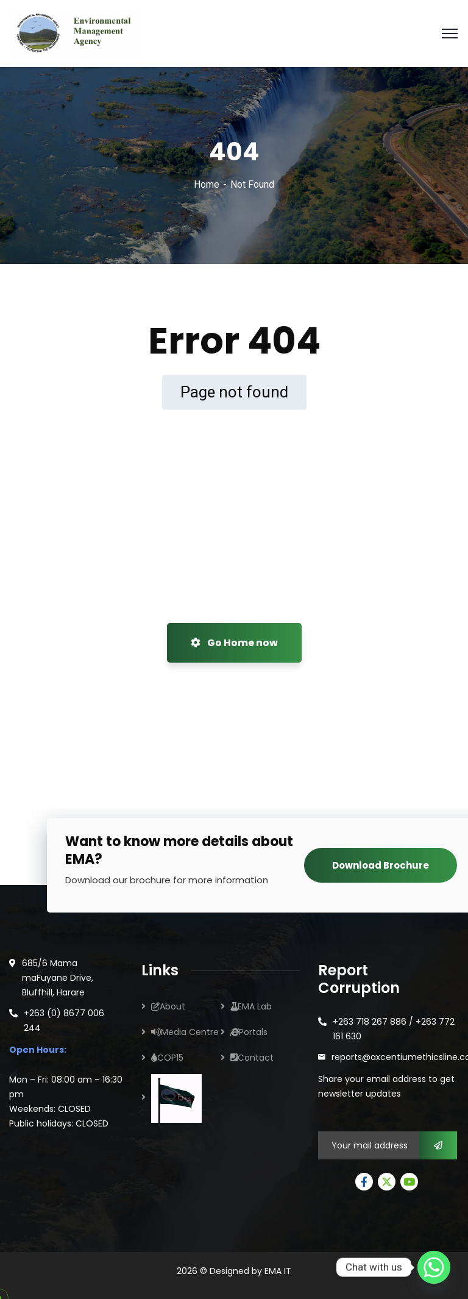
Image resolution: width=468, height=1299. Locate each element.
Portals (249, 1032)
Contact (252, 1058)
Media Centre (185, 1032)
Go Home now (234, 643)
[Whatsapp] (433, 1267)
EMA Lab (251, 1006)
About (168, 1006)
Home (206, 184)
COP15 (167, 1058)
